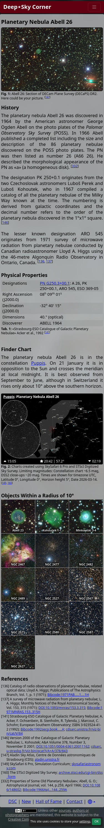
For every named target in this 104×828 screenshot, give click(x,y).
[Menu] (94, 7)
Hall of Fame (49, 801)
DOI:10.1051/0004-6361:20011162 (62, 746)
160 (9, 483)
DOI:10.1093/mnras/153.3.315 (61, 707)
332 (75, 166)
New (26, 801)
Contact (75, 801)
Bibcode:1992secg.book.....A (42, 729)
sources (65, 810)
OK (96, 821)
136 (41, 261)
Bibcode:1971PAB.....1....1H (68, 694)
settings (84, 821)
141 (47, 332)
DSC (12, 801)
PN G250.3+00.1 (55, 283)
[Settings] (91, 802)
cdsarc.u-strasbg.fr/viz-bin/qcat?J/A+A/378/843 (54, 748)
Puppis (38, 363)
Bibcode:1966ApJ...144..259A (45, 789)
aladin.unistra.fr (47, 759)
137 (49, 261)
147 (47, 97)
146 (5, 222)
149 (4, 483)
